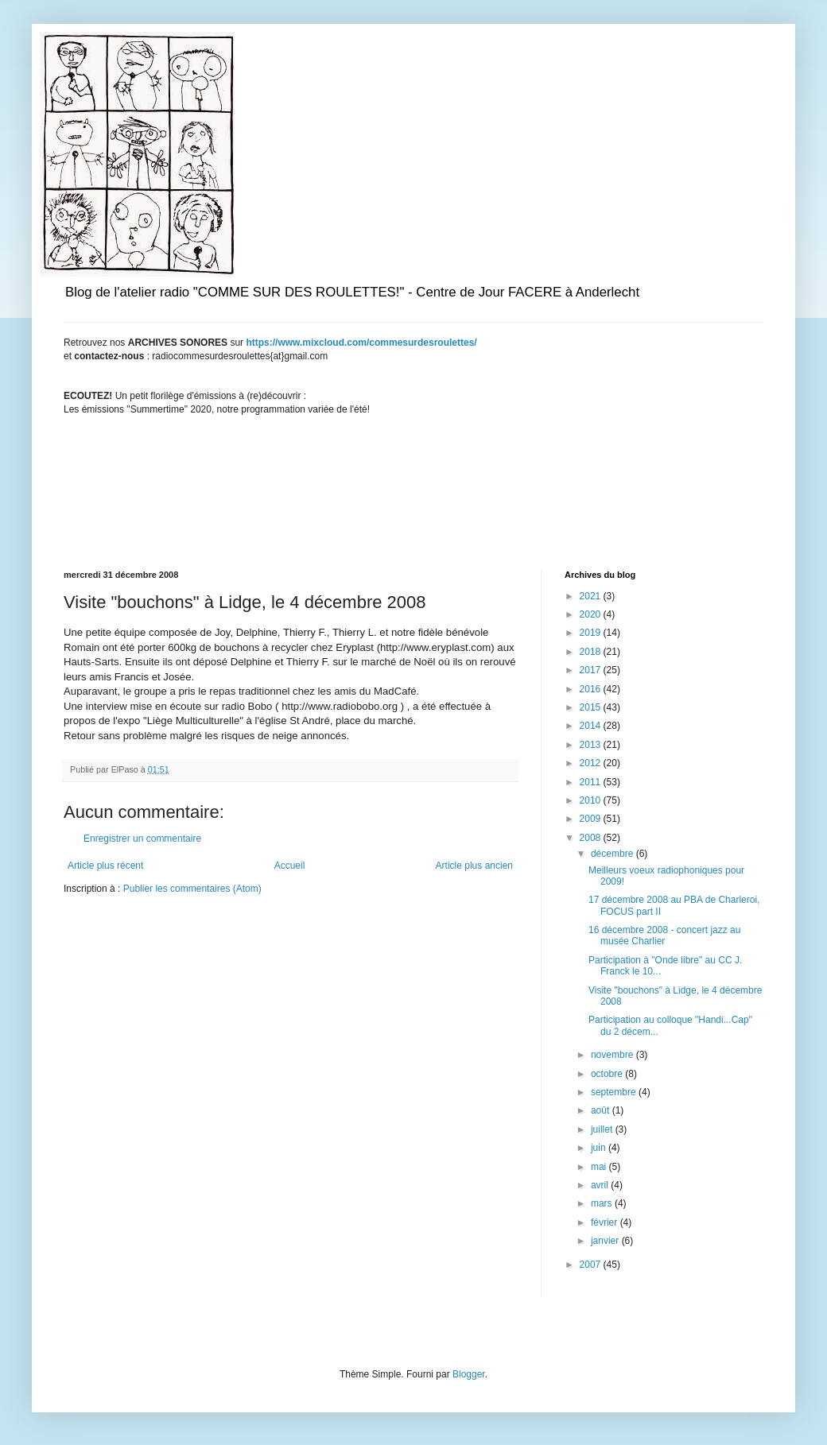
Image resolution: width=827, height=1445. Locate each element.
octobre (608, 1073)
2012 (592, 763)
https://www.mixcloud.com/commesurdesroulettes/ (361, 342)
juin (599, 1147)
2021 (592, 596)
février (605, 1222)
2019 (592, 632)
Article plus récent (105, 865)
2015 (592, 707)
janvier (606, 1240)
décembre (613, 853)
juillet (603, 1129)
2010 (592, 800)
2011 (592, 782)
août (601, 1110)
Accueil (289, 865)
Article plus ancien (474, 865)
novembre (613, 1054)
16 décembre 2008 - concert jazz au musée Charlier (664, 935)
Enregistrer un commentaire (142, 838)
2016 (592, 689)
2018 (592, 651)
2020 (592, 614)
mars (603, 1203)
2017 (592, 670)
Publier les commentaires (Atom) (192, 888)
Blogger (468, 1374)
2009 (592, 818)
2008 (592, 837)
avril (601, 1185)
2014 (592, 725)
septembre (615, 1092)
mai (600, 1166)
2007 (592, 1264)
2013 (592, 744)
